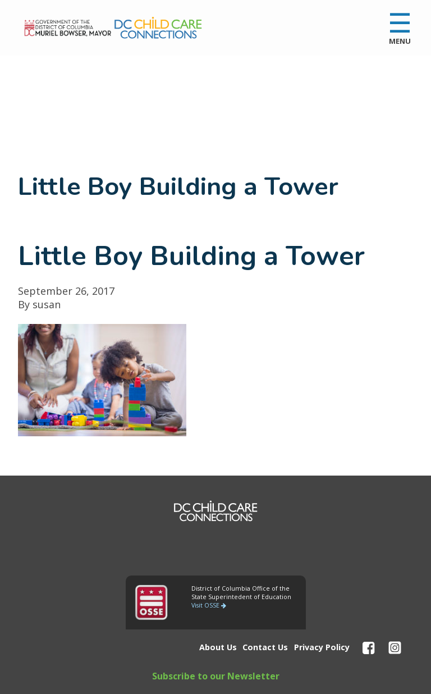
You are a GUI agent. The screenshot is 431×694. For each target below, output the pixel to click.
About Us (218, 647)
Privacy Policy (322, 647)
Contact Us (265, 647)
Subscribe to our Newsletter (215, 676)
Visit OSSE (208, 605)
